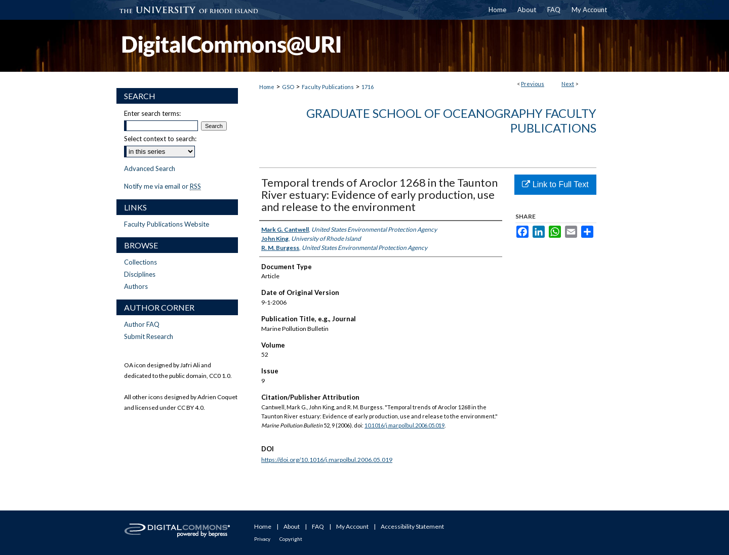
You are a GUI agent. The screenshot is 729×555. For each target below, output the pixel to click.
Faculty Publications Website (166, 224)
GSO (288, 86)
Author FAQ (141, 324)
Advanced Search (149, 168)
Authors (136, 286)
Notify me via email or (162, 186)
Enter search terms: (152, 113)
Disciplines (139, 274)
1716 (367, 86)
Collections (140, 262)
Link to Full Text (555, 184)
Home (266, 86)
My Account (352, 526)
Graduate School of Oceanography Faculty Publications (451, 120)
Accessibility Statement (412, 526)
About (292, 526)
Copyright (290, 539)
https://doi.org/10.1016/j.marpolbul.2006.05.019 (326, 459)
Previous (532, 83)
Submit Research (148, 336)
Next (567, 83)
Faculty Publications (328, 86)
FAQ (318, 526)
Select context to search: (160, 139)
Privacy (262, 539)
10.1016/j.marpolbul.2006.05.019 (404, 425)
